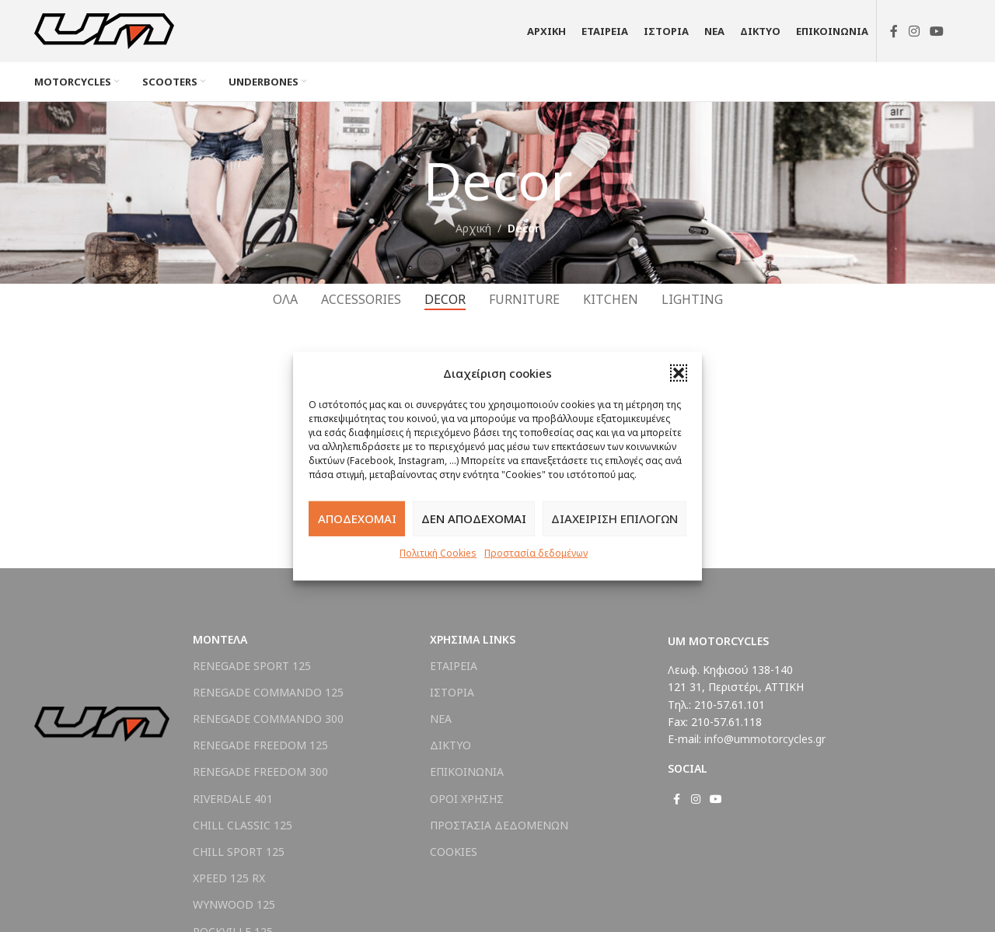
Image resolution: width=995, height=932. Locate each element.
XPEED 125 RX (229, 878)
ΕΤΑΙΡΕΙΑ (453, 665)
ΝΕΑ (441, 718)
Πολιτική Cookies (438, 552)
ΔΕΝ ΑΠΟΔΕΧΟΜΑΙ (473, 518)
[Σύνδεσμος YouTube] (937, 31)
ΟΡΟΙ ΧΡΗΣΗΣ (467, 798)
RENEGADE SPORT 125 (252, 665)
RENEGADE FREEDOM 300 (260, 771)
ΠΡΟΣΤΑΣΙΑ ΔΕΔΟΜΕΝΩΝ (499, 825)
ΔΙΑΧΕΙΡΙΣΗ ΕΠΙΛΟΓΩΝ (614, 518)
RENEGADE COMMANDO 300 (268, 718)
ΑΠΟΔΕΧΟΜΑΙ (357, 518)
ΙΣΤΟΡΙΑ (452, 692)
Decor (523, 228)
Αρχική (473, 228)
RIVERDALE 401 (233, 798)
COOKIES (453, 851)
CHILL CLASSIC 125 (242, 825)
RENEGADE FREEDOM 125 (260, 745)
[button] (678, 372)
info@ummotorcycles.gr (765, 738)
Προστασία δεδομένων (536, 552)
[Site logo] (104, 30)
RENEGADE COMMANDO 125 (268, 692)
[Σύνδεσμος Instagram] (913, 31)
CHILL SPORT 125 (239, 851)
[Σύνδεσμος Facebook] (894, 31)
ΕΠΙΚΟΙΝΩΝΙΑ (467, 771)
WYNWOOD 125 (234, 904)
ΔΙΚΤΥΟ (450, 745)
